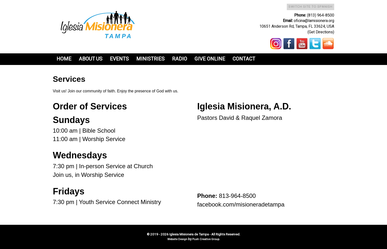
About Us (90, 59)
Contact (243, 59)
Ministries (150, 59)
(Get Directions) (321, 32)
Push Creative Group (205, 239)
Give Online (209, 59)
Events (119, 59)
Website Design (177, 239)
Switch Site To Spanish (310, 6)
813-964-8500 (237, 195)
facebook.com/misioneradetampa (241, 204)
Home (64, 59)
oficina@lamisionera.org (314, 21)
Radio (179, 59)
